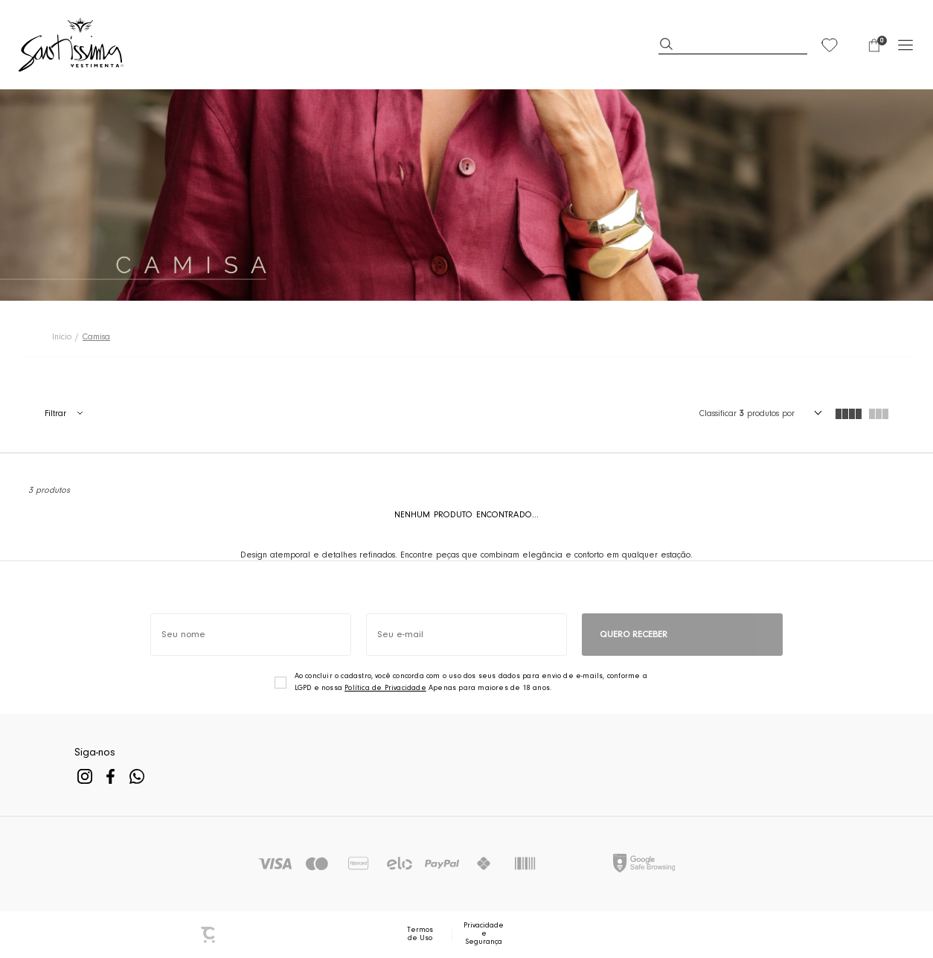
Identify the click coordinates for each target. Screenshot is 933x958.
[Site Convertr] (209, 935)
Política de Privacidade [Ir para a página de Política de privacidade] (385, 688)
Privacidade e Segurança (484, 934)
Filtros (63, 413)
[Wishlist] (830, 45)
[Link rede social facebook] (110, 776)
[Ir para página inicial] (61, 337)
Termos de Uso (420, 934)
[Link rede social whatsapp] (136, 776)
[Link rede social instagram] (84, 776)
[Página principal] (71, 44)
